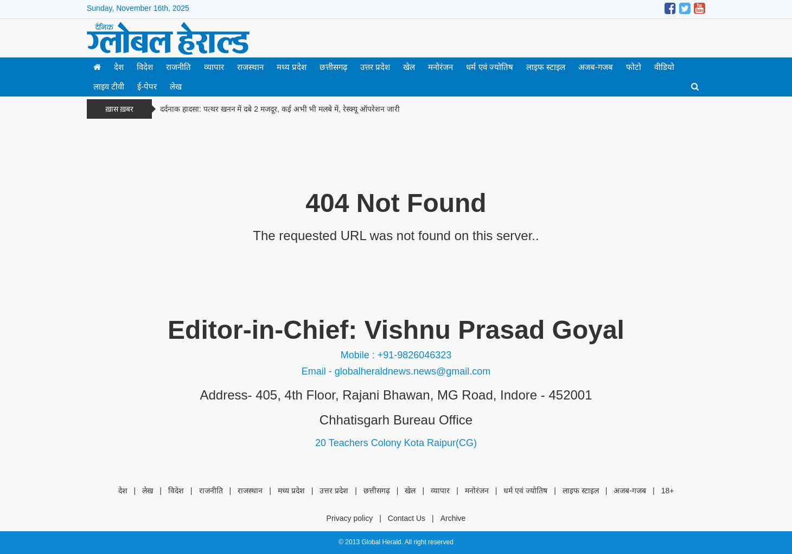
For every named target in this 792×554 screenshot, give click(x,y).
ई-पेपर (147, 86)
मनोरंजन (440, 67)
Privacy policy (350, 518)
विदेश (145, 67)
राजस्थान (250, 67)
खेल (409, 67)
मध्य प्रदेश (291, 67)
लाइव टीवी (108, 86)
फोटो (633, 67)
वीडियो (664, 67)
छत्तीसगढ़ (333, 67)
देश (119, 67)
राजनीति (178, 67)
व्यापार (214, 67)
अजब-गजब (595, 67)
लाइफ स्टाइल (545, 67)
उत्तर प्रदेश (375, 67)
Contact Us (406, 518)
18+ (667, 490)
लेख (176, 86)
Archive (453, 518)
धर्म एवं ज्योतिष (489, 67)
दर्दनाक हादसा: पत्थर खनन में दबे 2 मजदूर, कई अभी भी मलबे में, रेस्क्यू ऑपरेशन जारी (280, 109)
